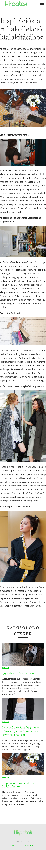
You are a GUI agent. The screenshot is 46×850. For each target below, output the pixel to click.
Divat (5, 668)
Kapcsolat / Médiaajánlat (23, 845)
